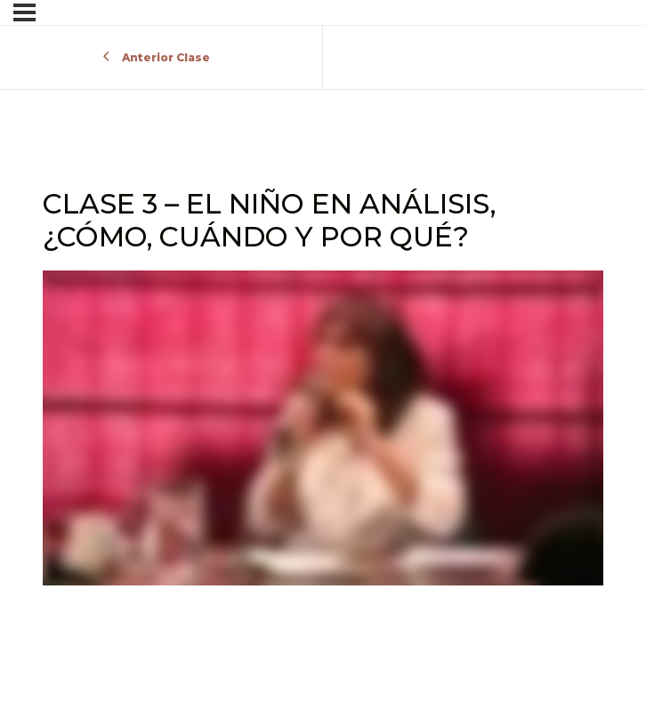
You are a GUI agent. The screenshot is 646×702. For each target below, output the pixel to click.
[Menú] (24, 12)
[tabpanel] (323, 431)
